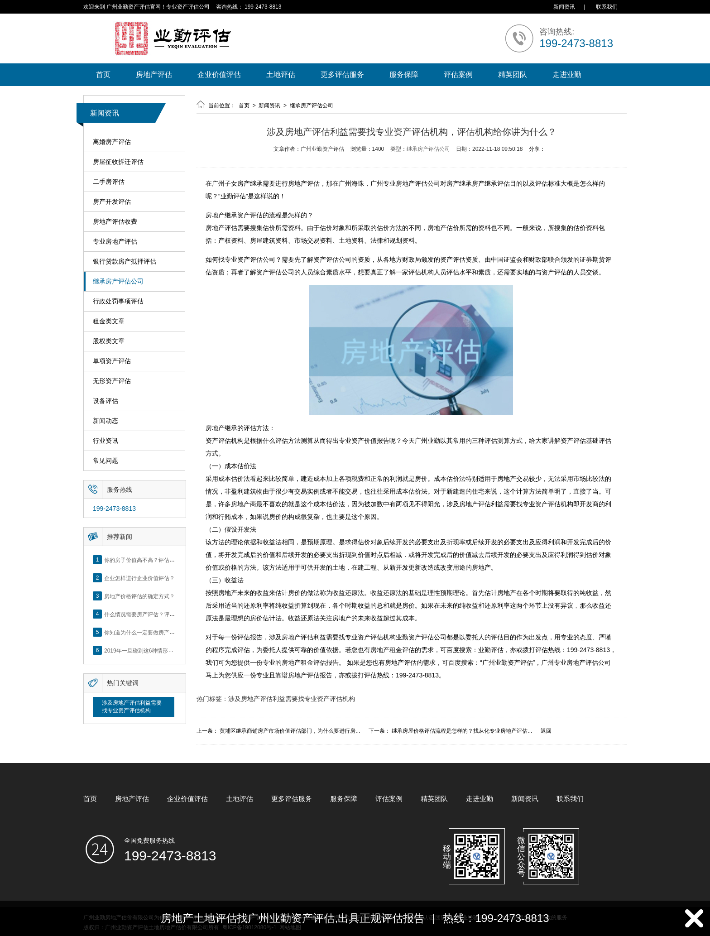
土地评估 (280, 74)
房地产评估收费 (115, 221)
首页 (103, 74)
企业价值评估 (219, 74)
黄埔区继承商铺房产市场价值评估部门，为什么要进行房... (290, 731)
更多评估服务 (342, 74)
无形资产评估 (112, 381)
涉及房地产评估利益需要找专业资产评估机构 (132, 707)
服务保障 (403, 74)
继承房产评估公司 (118, 281)
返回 (546, 731)
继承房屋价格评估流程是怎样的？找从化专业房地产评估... (462, 731)
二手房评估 (109, 182)
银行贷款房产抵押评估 (124, 261)
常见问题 (105, 460)
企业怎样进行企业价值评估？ (139, 578)
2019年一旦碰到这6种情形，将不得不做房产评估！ (166, 650)
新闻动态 (105, 421)
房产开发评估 (112, 201)
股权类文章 (109, 341)
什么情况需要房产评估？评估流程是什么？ (155, 614)
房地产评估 (154, 74)
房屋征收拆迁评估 (118, 162)
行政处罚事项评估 (118, 301)
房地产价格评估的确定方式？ (139, 596)
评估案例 (458, 74)
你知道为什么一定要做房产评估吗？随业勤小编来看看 (169, 632)
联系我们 (607, 7)
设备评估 (105, 401)
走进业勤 (566, 74)
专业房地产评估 (115, 241)
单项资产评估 (112, 361)
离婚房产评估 (112, 142)
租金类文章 (109, 321)
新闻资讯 (564, 7)
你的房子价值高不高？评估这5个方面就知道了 (160, 560)
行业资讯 (105, 441)
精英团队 (512, 74)
